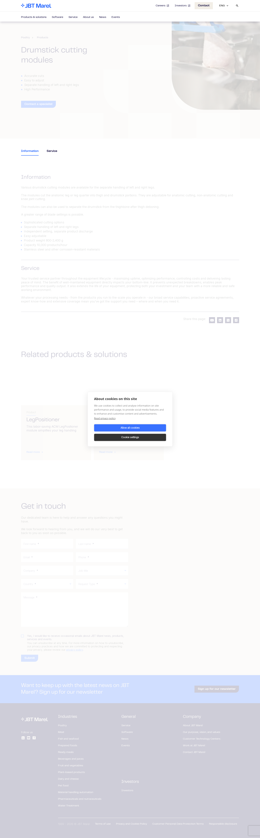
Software (57, 17)
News (102, 17)
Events (116, 17)
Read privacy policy (105, 423)
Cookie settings (149, 432)
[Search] (237, 6)
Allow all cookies (111, 432)
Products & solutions (33, 17)
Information (30, 151)
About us (88, 17)
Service (73, 17)
